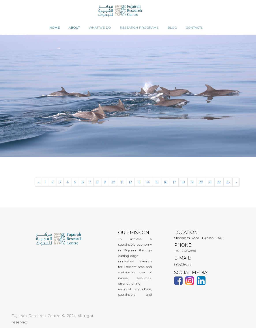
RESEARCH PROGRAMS (139, 28)
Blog (172, 28)
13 (138, 183)
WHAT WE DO (100, 28)
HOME (54, 28)
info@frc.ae (182, 265)
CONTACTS (194, 28)
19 (192, 183)
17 (174, 183)
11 (122, 183)
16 (165, 183)
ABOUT (74, 28)
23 (228, 183)
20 (201, 183)
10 (113, 183)
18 (183, 183)
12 (130, 183)
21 (210, 183)
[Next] (236, 182)
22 (219, 183)
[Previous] (38, 182)
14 (147, 183)
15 (156, 183)
